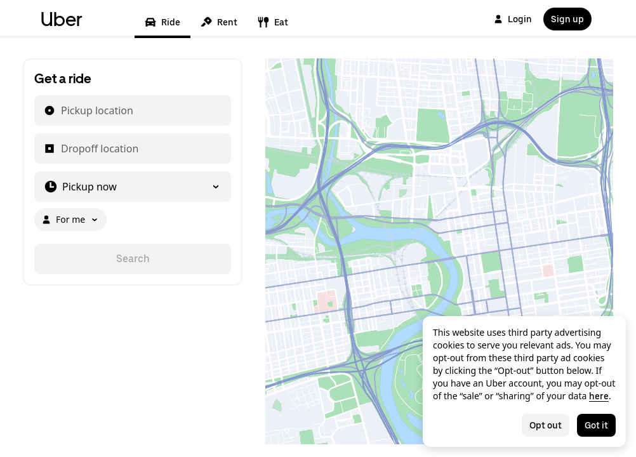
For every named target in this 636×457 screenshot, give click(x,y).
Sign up (567, 19)
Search (133, 259)
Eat (273, 22)
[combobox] (60, 110)
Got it (596, 425)
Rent (219, 22)
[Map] (439, 251)
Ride (162, 22)
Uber (62, 19)
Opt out (545, 425)
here (599, 396)
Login (513, 19)
